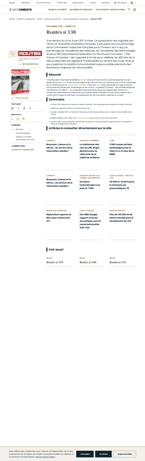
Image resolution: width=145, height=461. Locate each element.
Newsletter (106, 3)
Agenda (12, 3)
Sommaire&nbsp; (23, 133)
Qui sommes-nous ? (43, 3)
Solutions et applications (110, 9)
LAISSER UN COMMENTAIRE (22, 150)
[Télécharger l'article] (24, 118)
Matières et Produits (81, 9)
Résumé (19, 129)
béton (63, 82)
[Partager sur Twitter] (18, 108)
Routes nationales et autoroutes (75, 19)
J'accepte (85, 454)
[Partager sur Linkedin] (24, 108)
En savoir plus (30, 64)
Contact (92, 3)
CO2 (98, 85)
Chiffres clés (62, 3)
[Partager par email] (30, 108)
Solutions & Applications (26, 19)
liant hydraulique (82, 118)
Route (40, 19)
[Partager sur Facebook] (12, 108)
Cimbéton (70, 26)
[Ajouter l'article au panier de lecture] (12, 118)
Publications (25, 3)
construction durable (76, 85)
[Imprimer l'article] (18, 118)
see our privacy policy (45, 457)
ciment (83, 80)
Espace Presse (78, 3)
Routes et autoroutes (53, 19)
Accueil (11, 19)
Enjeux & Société (58, 9)
